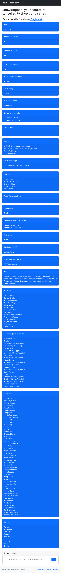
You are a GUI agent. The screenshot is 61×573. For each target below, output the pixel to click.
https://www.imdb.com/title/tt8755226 (16, 165)
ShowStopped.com (10, 2)
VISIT (5, 132)
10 (5, 55)
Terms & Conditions (52, 570)
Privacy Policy (40, 570)
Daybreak (36, 19)
